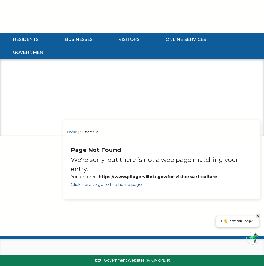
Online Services (186, 39)
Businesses (79, 39)
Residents (26, 39)
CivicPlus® (161, 260)
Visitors (129, 39)
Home (72, 132)
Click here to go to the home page (106, 184)
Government (29, 52)
